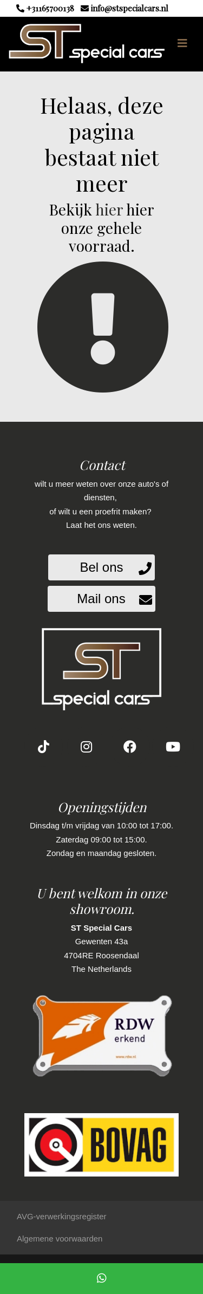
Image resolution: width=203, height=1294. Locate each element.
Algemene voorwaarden (59, 1238)
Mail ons (101, 598)
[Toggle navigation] (182, 43)
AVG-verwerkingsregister (62, 1216)
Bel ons (101, 567)
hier (109, 209)
